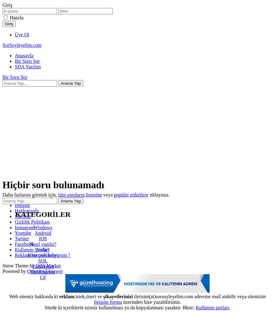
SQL (42, 260)
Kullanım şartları (212, 307)
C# (43, 277)
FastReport (43, 266)
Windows (43, 227)
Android (43, 233)
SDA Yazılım (28, 66)
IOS (43, 238)
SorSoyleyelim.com (22, 45)
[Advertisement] (137, 130)
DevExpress (43, 271)
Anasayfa (24, 55)
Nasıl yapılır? (43, 244)
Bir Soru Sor (27, 61)
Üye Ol (22, 34)
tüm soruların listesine (80, 194)
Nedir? (43, 249)
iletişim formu (108, 302)
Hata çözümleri (43, 255)
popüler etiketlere (131, 194)
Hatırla (16, 17)
